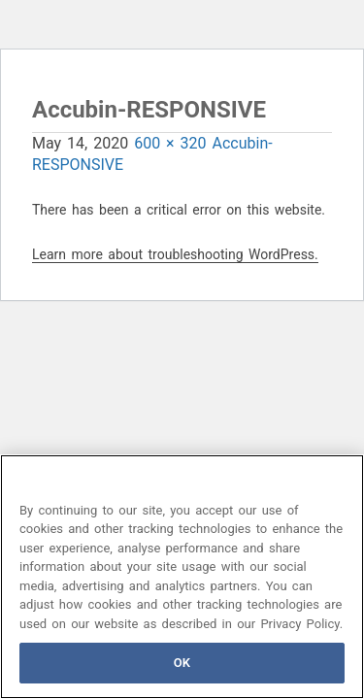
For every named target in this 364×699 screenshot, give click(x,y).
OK (182, 662)
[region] (182, 576)
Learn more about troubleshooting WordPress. (175, 254)
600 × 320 (170, 143)
